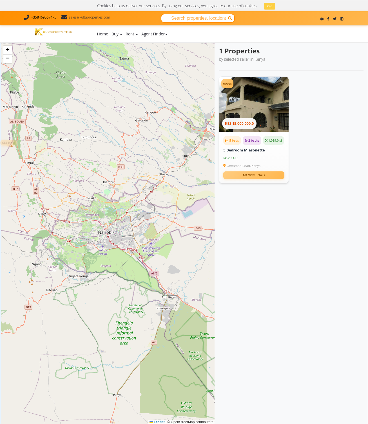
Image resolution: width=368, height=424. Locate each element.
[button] (164, 263)
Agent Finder (154, 33)
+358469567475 (43, 17)
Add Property (185, 32)
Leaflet (157, 421)
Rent (132, 33)
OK (269, 6)
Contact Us (245, 27)
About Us (223, 27)
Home (102, 33)
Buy (116, 33)
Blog (207, 27)
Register (341, 33)
